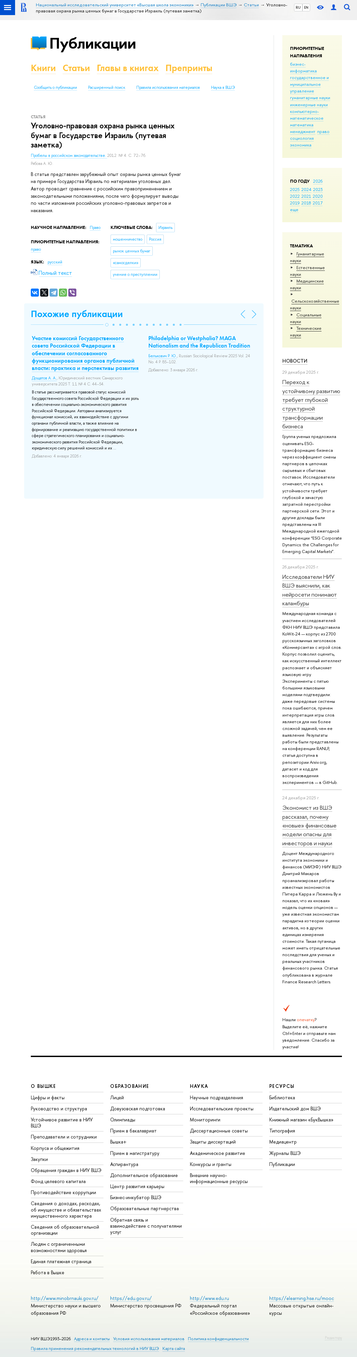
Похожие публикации (77, 314)
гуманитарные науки (310, 98)
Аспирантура (124, 1164)
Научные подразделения (216, 1097)
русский (55, 262)
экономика (300, 145)
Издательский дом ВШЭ (295, 1108)
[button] (106, 324)
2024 (306, 189)
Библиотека (282, 1097)
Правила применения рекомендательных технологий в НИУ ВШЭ (95, 1348)
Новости (294, 360)
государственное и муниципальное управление (309, 84)
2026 (318, 181)
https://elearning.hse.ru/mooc (301, 1298)
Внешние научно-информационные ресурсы (219, 1178)
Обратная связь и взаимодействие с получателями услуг (146, 1226)
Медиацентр (283, 1141)
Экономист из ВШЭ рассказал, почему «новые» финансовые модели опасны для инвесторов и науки (309, 825)
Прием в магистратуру (134, 1153)
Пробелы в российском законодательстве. (69, 155)
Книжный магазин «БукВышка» (301, 1119)
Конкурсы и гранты (210, 1164)
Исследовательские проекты (222, 1108)
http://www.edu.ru (209, 1298)
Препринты (188, 68)
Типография (282, 1130)
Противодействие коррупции (63, 1192)
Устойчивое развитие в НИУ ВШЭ (62, 1122)
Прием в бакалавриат (133, 1130)
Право (95, 227)
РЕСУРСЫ (282, 1086)
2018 (306, 203)
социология (302, 138)
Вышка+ (118, 1141)
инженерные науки (309, 105)
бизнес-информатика (303, 67)
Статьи (76, 68)
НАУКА (199, 1086)
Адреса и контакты (92, 1339)
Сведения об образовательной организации (65, 1230)
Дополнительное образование (144, 1175)
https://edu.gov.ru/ (131, 1298)
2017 (318, 203)
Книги (43, 68)
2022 (295, 196)
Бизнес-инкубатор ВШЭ (135, 1197)
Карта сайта (173, 1348)
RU (298, 7)
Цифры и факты (48, 1097)
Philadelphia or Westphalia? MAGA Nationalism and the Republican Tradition (199, 341)
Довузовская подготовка (137, 1108)
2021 (306, 196)
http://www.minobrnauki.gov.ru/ (64, 1298)
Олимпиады (122, 1119)
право (323, 131)
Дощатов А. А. (44, 378)
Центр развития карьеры (137, 1186)
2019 (295, 203)
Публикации (92, 43)
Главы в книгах (128, 68)
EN (306, 7)
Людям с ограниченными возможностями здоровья (59, 1247)
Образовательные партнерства (144, 1208)
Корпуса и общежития (55, 1148)
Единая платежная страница (61, 1261)
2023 (318, 189)
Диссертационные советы (219, 1130)
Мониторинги (205, 1119)
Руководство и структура (59, 1108)
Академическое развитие (217, 1153)
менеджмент (302, 131)
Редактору (333, 1337)
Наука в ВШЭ (223, 87)
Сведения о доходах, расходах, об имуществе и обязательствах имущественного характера (66, 1209)
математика (301, 125)
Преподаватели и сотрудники (64, 1136)
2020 (318, 196)
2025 (295, 189)
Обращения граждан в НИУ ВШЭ (66, 1170)
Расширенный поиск (106, 87)
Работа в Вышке (47, 1272)
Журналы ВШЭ (285, 1153)
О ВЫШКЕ (43, 1086)
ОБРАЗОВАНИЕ (129, 1086)
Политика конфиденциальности (218, 1339)
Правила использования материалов (168, 87)
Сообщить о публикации (55, 87)
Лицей (117, 1097)
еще (294, 209)
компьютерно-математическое (307, 114)
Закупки (39, 1159)
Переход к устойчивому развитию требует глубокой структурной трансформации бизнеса (311, 404)
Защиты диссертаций (213, 1141)
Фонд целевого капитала (58, 1181)
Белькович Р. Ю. (162, 356)
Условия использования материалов (149, 1339)
